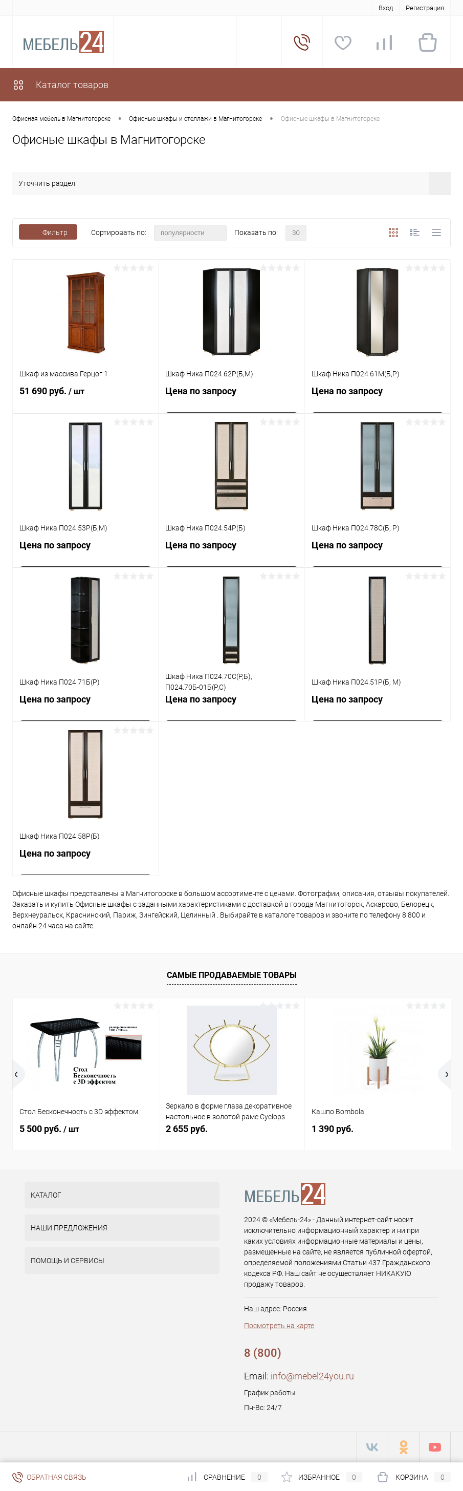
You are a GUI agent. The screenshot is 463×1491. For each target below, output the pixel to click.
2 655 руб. (187, 1128)
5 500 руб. (49, 1128)
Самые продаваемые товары (232, 975)
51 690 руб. (85, 397)
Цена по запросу (200, 391)
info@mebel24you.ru (312, 1376)
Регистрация (425, 8)
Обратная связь (49, 1477)
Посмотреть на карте (279, 1326)
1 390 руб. (333, 1128)
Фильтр (48, 232)
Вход (386, 8)
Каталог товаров (60, 84)
